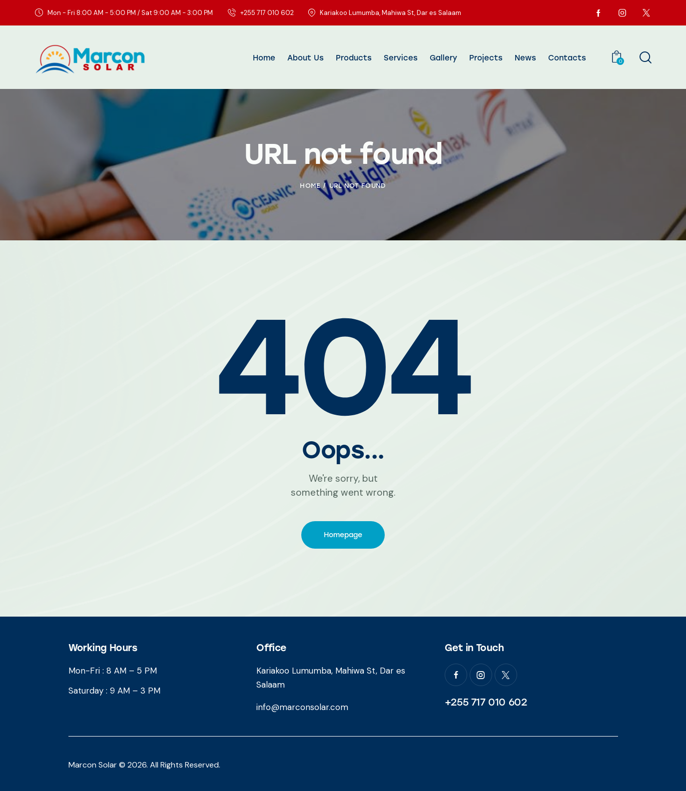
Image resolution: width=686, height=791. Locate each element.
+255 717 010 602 (486, 702)
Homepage (343, 535)
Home (310, 185)
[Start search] (645, 58)
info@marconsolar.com (302, 707)
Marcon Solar (92, 765)
